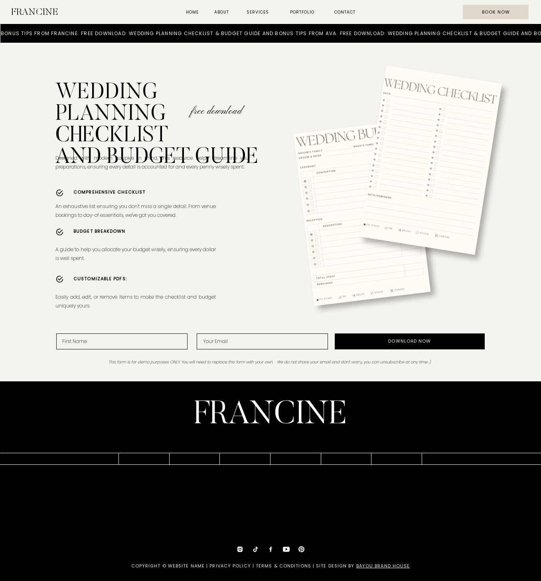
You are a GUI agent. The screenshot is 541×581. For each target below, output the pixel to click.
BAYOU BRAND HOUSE (383, 566)
